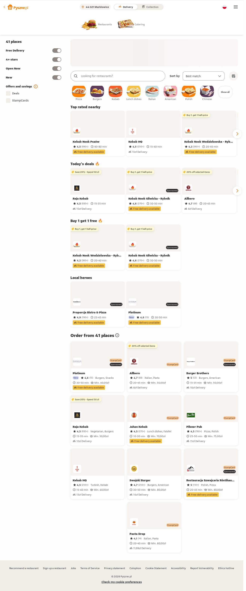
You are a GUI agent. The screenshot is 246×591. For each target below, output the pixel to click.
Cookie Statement (156, 568)
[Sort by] (204, 76)
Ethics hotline (226, 568)
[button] (15, 7)
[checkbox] (78, 94)
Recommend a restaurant (24, 568)
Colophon (135, 568)
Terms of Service (90, 568)
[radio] (99, 24)
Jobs (73, 568)
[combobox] (121, 76)
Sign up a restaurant (54, 568)
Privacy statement (114, 568)
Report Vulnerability (202, 568)
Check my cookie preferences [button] (122, 582)
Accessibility (178, 568)
